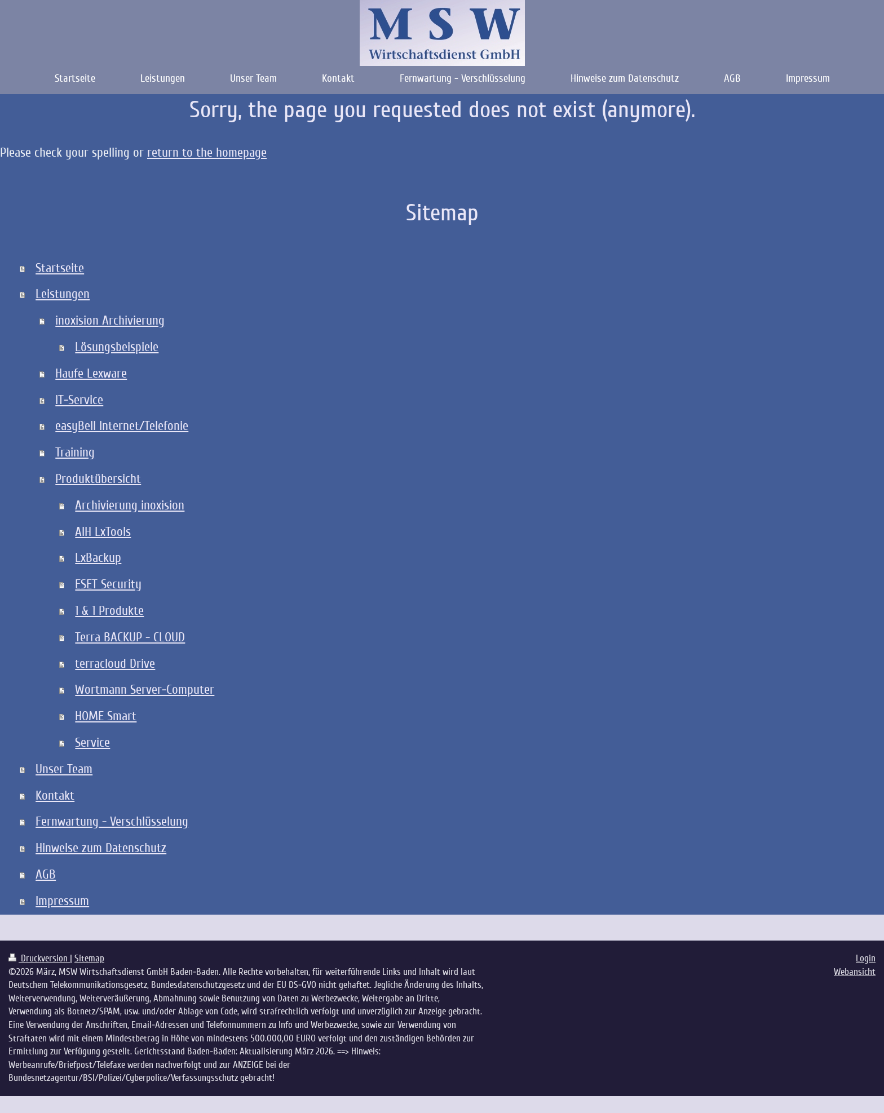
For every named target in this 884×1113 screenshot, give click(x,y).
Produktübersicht (98, 478)
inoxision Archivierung (110, 320)
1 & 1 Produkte (109, 610)
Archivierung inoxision (129, 505)
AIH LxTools (103, 531)
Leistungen (63, 293)
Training (75, 452)
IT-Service (79, 399)
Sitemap (89, 958)
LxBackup (98, 557)
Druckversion (39, 958)
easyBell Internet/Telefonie (121, 425)
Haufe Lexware (91, 373)
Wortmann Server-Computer (144, 689)
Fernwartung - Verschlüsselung (112, 821)
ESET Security (108, 584)
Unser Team (64, 769)
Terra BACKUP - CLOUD (130, 637)
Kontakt (55, 795)
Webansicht (855, 972)
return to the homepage (207, 152)
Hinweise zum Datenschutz (101, 847)
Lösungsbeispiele (116, 346)
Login (866, 958)
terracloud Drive (115, 663)
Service (92, 742)
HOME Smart (105, 716)
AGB (46, 874)
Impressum (62, 900)
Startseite (60, 268)
